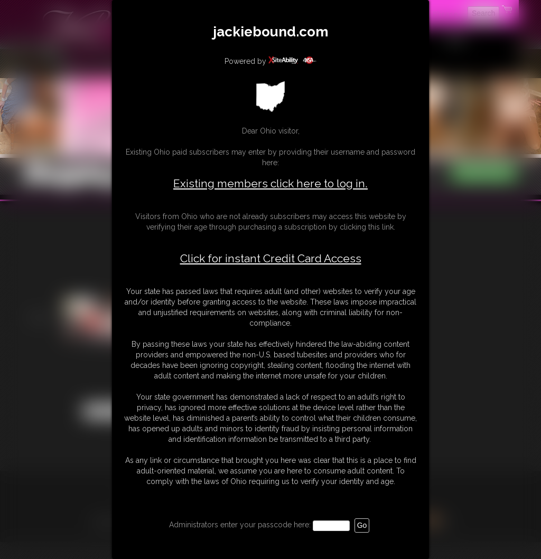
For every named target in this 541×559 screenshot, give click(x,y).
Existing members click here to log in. (270, 183)
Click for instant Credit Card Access (270, 258)
